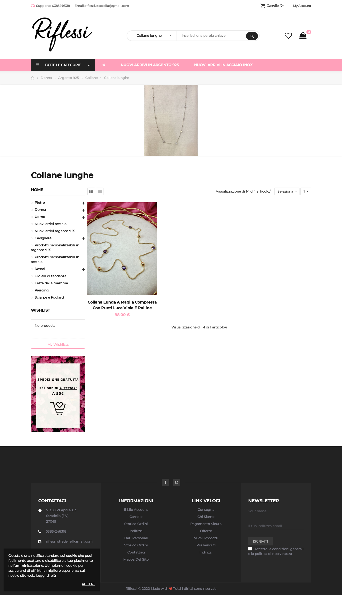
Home (37, 190)
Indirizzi (136, 531)
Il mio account (136, 509)
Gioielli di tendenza (50, 276)
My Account (302, 6)
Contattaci (136, 552)
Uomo (40, 217)
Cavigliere (43, 238)
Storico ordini (136, 524)
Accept (88, 584)
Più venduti (206, 545)
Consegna (206, 509)
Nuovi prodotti (206, 538)
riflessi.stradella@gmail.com (107, 6)
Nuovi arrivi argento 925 (55, 231)
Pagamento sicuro (206, 524)
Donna (40, 210)
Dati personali (136, 538)
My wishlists (58, 344)
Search (252, 36)
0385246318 (61, 6)
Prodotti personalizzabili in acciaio (55, 259)
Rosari (40, 269)
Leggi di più (46, 575)
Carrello (135, 517)
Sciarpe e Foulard (49, 297)
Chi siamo (205, 517)
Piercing (42, 290)
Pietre (40, 202)
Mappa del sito (136, 559)
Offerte (206, 531)
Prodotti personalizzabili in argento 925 (55, 247)
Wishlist (40, 310)
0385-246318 (56, 531)
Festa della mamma (51, 283)
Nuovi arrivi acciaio (50, 224)
